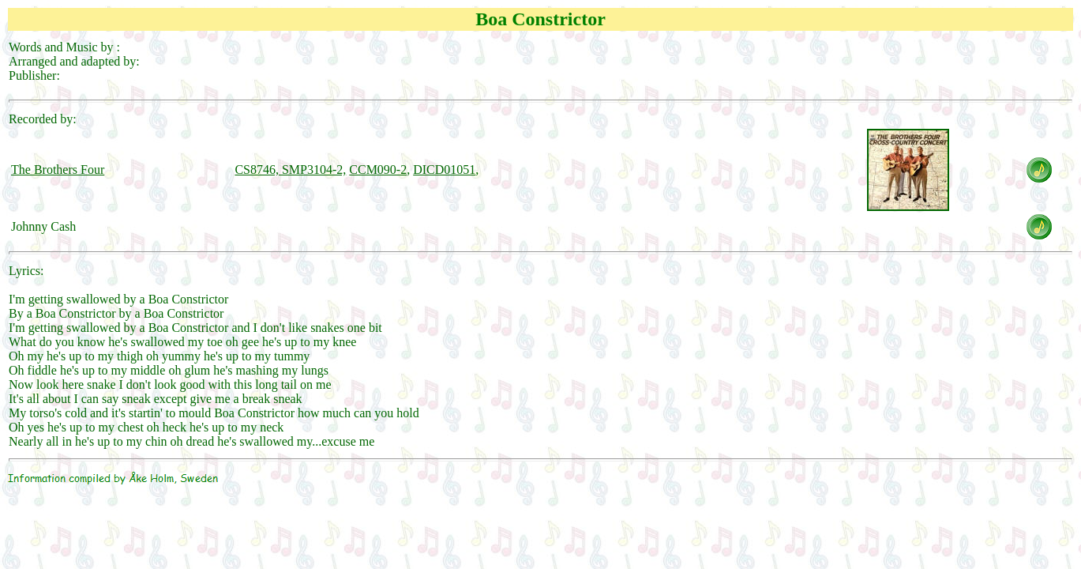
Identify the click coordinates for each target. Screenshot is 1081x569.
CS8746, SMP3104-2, (290, 169)
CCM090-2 (378, 169)
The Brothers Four (57, 169)
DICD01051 (444, 169)
